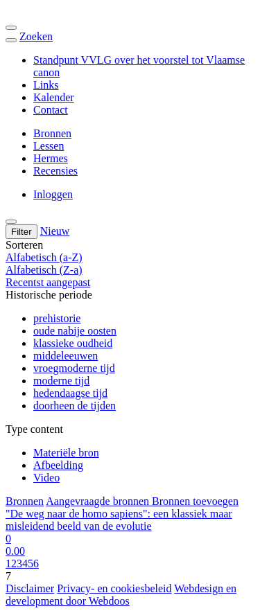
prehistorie (56, 318)
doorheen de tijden (74, 405)
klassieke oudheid (72, 343)
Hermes (50, 158)
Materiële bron (66, 453)
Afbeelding (58, 465)
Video (46, 477)
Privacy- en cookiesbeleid (114, 588)
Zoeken (36, 36)
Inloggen (53, 194)
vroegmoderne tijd (74, 368)
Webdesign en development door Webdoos (121, 595)
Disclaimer (30, 588)
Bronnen (52, 133)
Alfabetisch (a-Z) (44, 257)
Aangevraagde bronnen (99, 501)
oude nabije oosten (74, 331)
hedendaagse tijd (70, 393)
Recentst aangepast (48, 282)
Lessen (48, 146)
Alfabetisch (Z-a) (44, 270)
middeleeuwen (65, 356)
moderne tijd (61, 381)
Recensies (55, 171)
